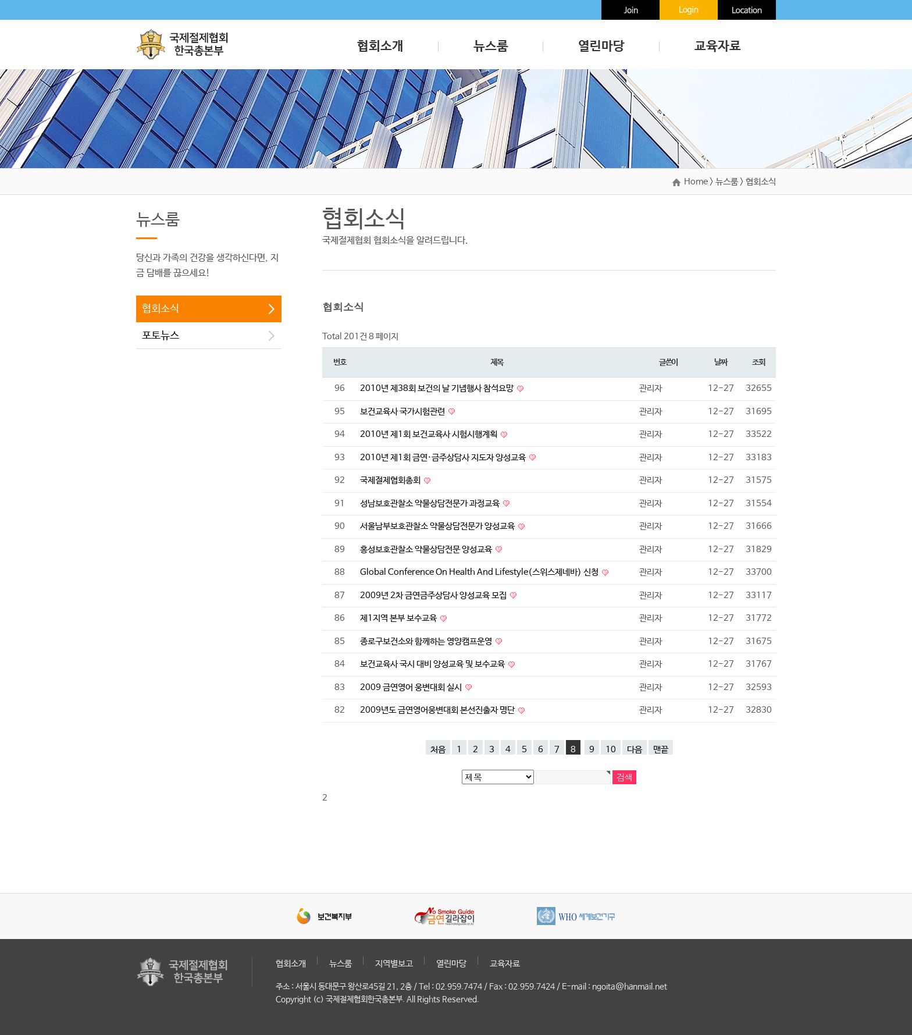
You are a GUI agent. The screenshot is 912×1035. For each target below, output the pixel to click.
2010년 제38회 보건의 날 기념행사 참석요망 (437, 388)
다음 (634, 750)
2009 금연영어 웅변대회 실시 (412, 687)
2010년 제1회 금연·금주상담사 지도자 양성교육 (444, 458)
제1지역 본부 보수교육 (399, 618)
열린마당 (601, 46)
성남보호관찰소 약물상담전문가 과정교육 (430, 503)
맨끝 (660, 750)
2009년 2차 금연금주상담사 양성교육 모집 (434, 595)
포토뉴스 (160, 336)
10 (610, 750)
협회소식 (160, 309)
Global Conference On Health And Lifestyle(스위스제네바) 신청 (480, 572)
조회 (758, 362)
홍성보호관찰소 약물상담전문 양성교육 (427, 549)
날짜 (720, 362)
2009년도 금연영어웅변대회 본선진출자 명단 (438, 710)
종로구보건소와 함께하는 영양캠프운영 (427, 641)
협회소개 (380, 46)
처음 (438, 750)
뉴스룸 (490, 46)
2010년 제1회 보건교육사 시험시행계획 (429, 434)
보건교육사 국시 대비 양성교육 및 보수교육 (433, 664)
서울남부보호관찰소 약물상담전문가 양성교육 (438, 526)
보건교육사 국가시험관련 (403, 412)
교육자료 (717, 46)
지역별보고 (394, 964)
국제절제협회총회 (391, 480)
